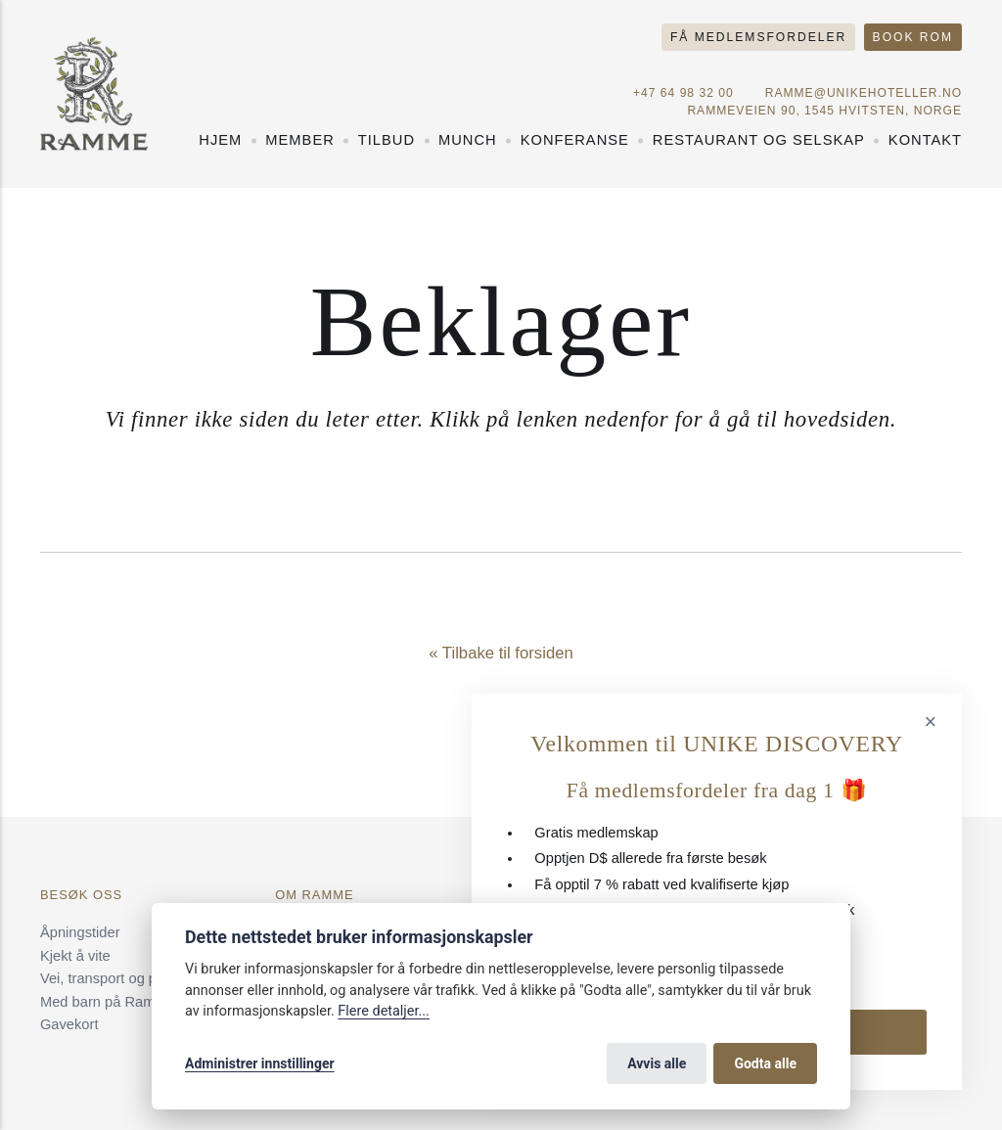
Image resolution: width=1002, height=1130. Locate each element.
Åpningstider (80, 932)
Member (299, 140)
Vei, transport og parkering (124, 978)
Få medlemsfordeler (758, 37)
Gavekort (69, 1024)
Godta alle (765, 1063)
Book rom (913, 37)
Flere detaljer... (384, 1011)
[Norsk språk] (924, 68)
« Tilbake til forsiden (500, 653)
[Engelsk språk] (954, 68)
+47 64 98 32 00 (683, 93)
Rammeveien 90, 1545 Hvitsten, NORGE (824, 110)
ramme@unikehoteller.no (863, 93)
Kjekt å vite (75, 956)
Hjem (220, 140)
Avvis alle (656, 1063)
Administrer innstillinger (260, 1063)
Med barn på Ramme (107, 1002)
